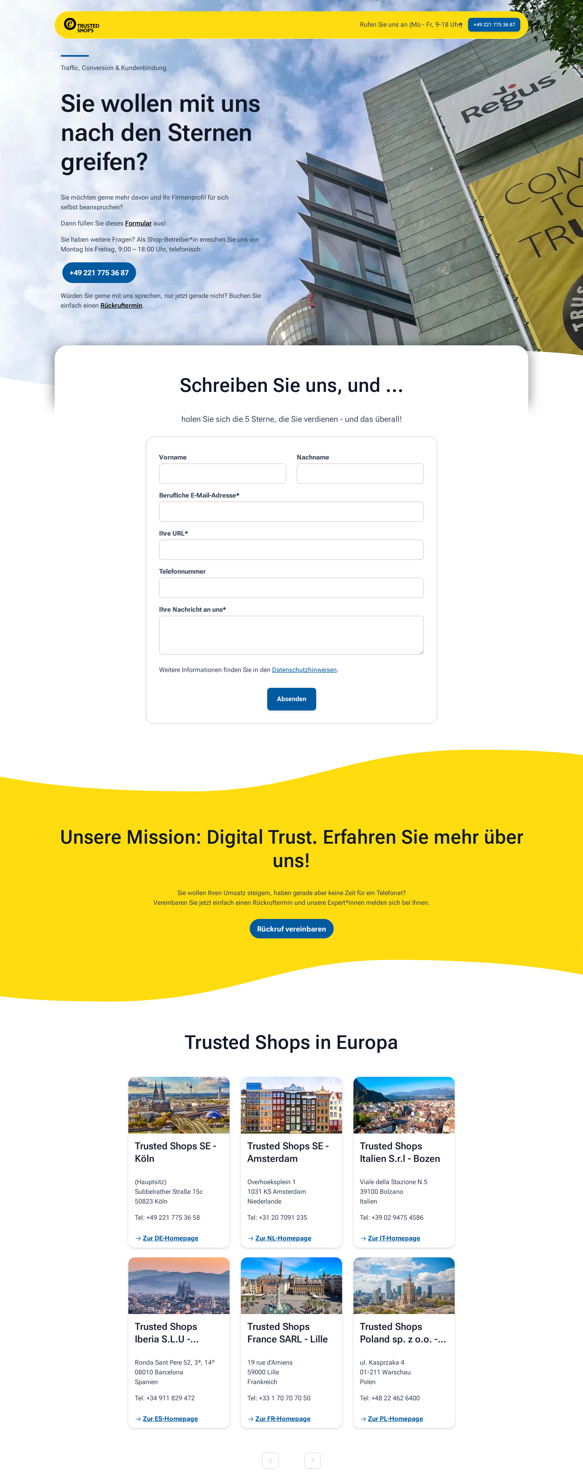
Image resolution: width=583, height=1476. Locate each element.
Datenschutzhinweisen (304, 670)
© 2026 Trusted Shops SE (75, 1460)
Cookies (214, 1460)
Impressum (135, 1460)
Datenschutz (177, 1460)
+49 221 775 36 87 (99, 272)
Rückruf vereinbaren (291, 928)
